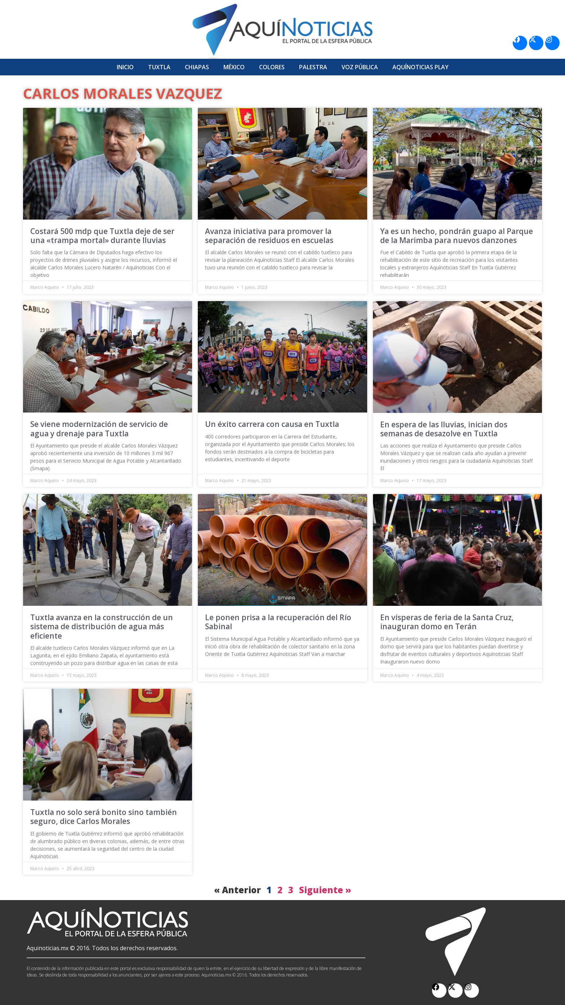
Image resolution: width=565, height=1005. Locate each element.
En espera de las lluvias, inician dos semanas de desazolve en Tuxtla (443, 428)
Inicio (125, 67)
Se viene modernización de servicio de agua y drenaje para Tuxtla (99, 428)
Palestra (313, 67)
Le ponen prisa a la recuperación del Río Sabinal (278, 621)
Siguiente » (325, 890)
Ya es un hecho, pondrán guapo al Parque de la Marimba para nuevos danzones (456, 235)
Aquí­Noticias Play (420, 67)
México (234, 67)
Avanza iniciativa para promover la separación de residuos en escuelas (269, 235)
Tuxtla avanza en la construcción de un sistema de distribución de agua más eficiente (101, 626)
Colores (272, 67)
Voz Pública (360, 67)
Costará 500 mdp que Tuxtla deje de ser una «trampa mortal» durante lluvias (102, 235)
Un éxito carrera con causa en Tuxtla (272, 424)
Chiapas (197, 67)
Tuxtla (159, 67)
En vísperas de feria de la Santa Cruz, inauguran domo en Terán (447, 621)
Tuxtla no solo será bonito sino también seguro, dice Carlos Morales (103, 816)
